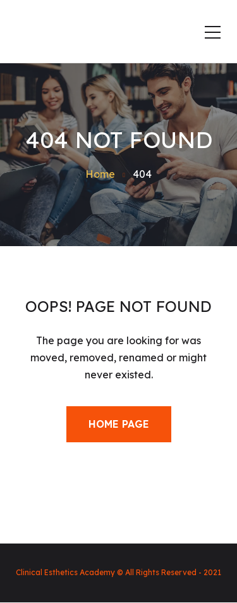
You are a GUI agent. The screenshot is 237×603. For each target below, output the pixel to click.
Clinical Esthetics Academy (65, 572)
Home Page (118, 424)
